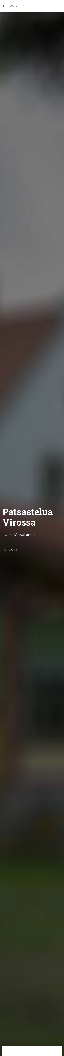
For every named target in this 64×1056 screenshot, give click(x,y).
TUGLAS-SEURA (13, 6)
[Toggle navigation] (57, 6)
